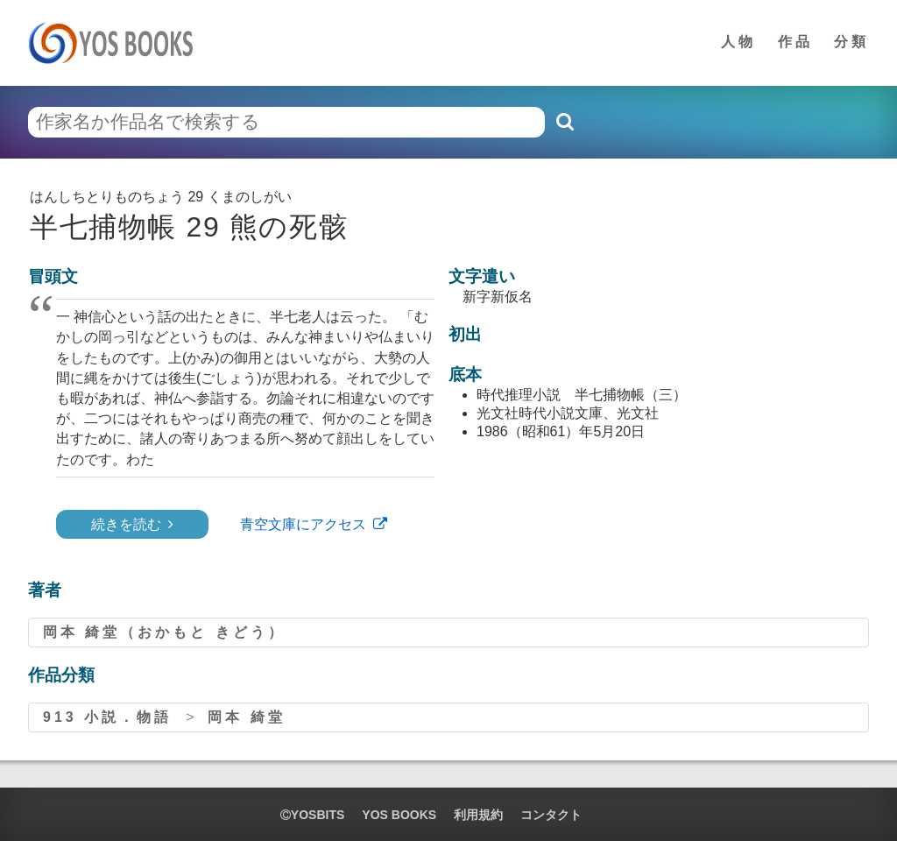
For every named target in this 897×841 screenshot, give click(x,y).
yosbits (312, 815)
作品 (795, 41)
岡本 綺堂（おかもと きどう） (164, 632)
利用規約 (478, 815)
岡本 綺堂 (246, 717)
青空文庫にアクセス (303, 524)
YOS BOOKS (399, 815)
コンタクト (551, 815)
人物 (738, 41)
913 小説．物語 (107, 717)
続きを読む (126, 524)
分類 (851, 41)
